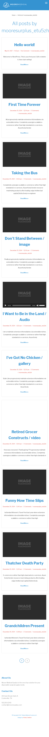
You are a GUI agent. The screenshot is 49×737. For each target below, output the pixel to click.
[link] (15, 5)
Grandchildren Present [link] (24, 625)
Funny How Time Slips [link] (24, 500)
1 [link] (21, 660)
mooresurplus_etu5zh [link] (37, 51)
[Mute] (38, 305)
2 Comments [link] (27, 506)
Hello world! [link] (24, 44)
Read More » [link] (24, 64)
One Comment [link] (25, 51)
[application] (24, 305)
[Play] (5, 305)
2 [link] (27, 660)
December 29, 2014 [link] (16, 110)
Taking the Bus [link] (24, 173)
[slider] (21, 305)
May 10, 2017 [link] (9, 51)
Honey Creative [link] (27, 717)
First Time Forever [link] (25, 104)
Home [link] (13, 15)
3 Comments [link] (35, 110)
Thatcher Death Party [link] (24, 563)
